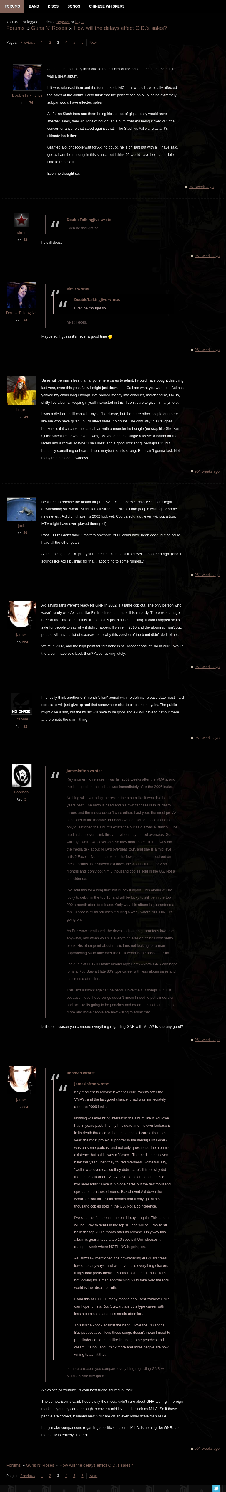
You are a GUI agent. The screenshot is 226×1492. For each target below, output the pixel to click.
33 (25, 727)
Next (93, 42)
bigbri (21, 409)
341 (25, 417)
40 (25, 533)
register (63, 22)
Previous (27, 42)
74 (31, 103)
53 (25, 240)
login (79, 22)
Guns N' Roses (49, 28)
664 (25, 642)
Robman (21, 792)
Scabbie (21, 719)
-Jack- (21, 525)
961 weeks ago (201, 187)
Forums (15, 28)
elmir (21, 232)
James (21, 634)
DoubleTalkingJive (27, 95)
